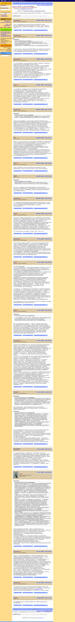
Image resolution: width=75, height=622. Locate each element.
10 (34, 614)
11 (36, 614)
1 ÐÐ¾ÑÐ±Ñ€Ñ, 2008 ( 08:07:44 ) (44, 238)
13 (40, 614)
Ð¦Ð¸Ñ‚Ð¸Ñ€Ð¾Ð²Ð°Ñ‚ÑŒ (28, 30)
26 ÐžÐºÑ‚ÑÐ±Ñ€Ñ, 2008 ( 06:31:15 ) (43, 213)
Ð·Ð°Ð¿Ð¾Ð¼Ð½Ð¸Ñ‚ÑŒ (5, 12)
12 (38, 614)
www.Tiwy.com (40, 617)
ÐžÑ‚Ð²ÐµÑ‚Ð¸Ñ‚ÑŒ (17, 3)
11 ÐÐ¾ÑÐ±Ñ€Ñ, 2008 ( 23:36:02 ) (43, 472)
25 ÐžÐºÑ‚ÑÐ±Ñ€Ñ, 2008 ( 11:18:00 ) (43, 198)
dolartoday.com (4, 42)
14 (42, 614)
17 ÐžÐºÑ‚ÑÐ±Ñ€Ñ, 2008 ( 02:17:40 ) (43, 20)
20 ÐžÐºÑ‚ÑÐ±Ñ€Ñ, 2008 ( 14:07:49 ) (43, 109)
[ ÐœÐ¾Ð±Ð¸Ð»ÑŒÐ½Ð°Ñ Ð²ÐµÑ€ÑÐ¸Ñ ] (16, 0)
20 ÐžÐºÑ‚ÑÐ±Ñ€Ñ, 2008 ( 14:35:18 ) (43, 137)
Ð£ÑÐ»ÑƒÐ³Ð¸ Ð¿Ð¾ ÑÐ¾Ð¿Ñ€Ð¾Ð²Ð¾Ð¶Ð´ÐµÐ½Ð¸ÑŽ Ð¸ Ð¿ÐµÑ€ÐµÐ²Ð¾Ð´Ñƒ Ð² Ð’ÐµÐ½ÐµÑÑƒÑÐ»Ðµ (6, 34)
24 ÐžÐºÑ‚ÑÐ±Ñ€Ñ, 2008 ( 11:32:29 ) (43, 176)
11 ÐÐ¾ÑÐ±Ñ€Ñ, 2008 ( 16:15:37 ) (43, 392)
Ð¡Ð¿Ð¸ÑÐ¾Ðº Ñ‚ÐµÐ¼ (47, 3)
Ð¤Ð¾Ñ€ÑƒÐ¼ (7, 21)
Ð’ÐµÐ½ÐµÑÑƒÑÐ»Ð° (27, 8)
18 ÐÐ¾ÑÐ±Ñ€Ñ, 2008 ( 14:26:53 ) (43, 551)
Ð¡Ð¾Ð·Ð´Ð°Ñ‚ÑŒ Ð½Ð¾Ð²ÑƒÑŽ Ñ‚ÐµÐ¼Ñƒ (31, 3)
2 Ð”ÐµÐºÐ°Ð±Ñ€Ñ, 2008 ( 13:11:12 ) (44, 597)
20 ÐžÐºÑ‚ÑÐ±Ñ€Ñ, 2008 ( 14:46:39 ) (43, 163)
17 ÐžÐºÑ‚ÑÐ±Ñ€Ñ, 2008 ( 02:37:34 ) (43, 35)
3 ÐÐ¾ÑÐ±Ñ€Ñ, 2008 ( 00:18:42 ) (44, 310)
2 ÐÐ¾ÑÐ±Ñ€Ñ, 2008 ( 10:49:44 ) (44, 262)
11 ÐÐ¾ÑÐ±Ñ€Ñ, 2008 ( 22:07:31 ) (43, 449)
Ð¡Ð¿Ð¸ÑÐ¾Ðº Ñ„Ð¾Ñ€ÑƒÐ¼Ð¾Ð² (44, 5)
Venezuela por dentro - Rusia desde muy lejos (34, 10)
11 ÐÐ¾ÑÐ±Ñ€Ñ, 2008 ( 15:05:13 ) (43, 340)
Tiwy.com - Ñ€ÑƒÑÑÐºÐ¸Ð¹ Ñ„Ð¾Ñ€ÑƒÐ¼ (23, 6)
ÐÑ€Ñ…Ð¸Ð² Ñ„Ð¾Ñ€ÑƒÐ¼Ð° (7, 25)
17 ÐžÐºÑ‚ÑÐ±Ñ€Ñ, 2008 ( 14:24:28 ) (43, 59)
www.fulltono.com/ (38, 589)
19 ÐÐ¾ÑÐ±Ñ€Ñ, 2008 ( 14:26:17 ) (43, 582)
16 (45, 614)
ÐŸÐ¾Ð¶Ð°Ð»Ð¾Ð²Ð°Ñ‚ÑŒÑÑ (40, 30)
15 (44, 614)
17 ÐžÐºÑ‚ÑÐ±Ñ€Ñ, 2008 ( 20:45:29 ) (43, 84)
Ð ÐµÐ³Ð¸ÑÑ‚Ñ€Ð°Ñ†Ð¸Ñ (6, 22)
